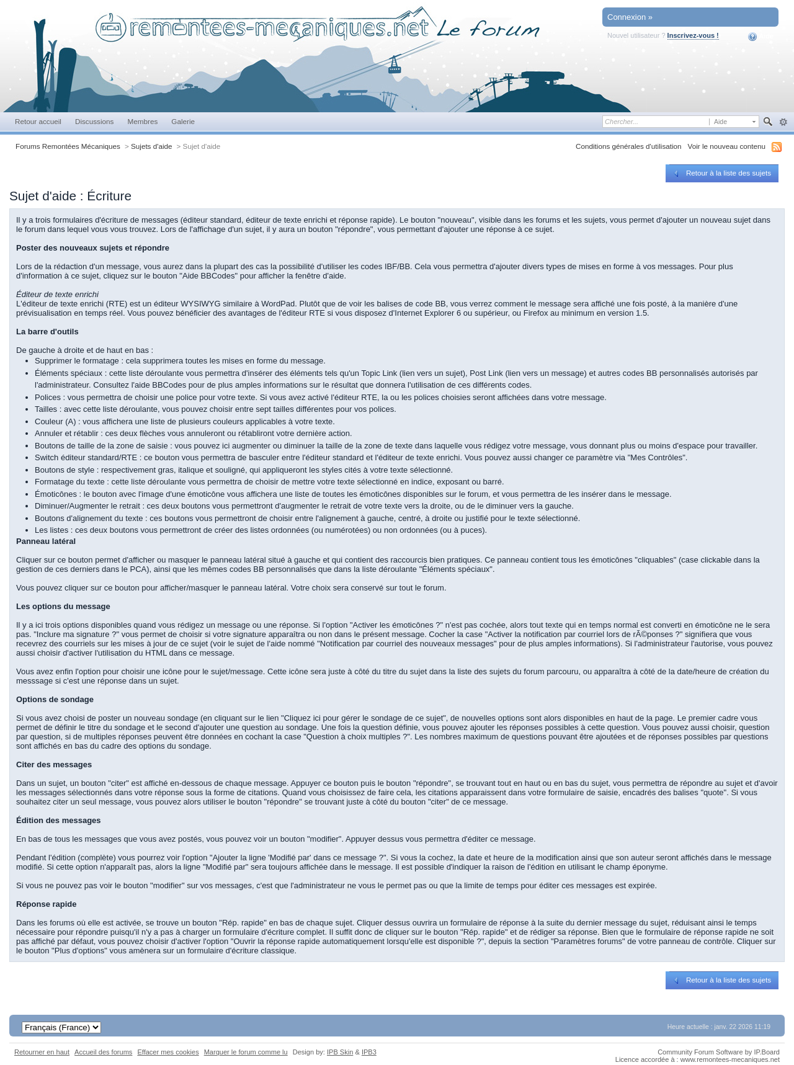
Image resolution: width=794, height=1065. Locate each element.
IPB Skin (340, 1052)
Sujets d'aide (151, 146)
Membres (142, 121)
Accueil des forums (103, 1052)
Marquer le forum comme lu (246, 1052)
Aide (760, 37)
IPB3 (369, 1052)
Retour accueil (38, 121)
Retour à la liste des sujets (721, 173)
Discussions (94, 121)
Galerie (183, 121)
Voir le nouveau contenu (726, 146)
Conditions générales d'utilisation (629, 146)
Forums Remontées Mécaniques (68, 146)
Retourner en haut (41, 1052)
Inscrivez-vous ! (693, 35)
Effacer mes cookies (167, 1052)
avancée (783, 122)
